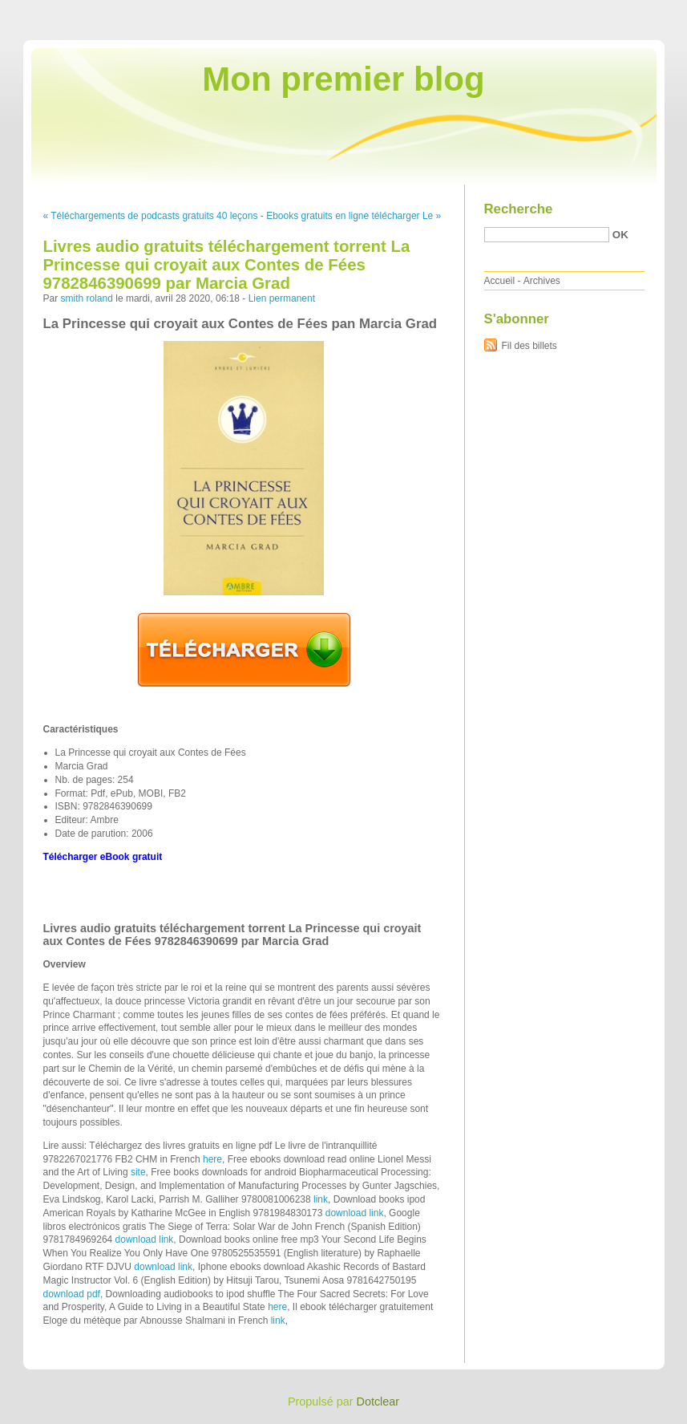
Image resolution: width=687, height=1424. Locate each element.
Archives (541, 280)
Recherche (518, 209)
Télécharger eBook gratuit (103, 856)
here (212, 1159)
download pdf (71, 1294)
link (320, 1199)
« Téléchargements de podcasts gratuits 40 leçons (150, 215)
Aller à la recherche (640, 11)
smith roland (87, 298)
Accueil (499, 280)
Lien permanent (282, 298)
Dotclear (378, 1401)
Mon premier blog (343, 79)
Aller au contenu (490, 11)
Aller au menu (561, 11)
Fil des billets (529, 345)
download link (354, 1213)
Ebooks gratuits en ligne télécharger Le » (353, 215)
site (138, 1172)
